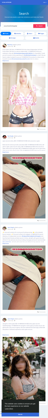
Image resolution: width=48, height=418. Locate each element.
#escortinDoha (7, 242)
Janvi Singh (10, 227)
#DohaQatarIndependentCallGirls (23, 53)
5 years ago (10, 46)
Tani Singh (10, 136)
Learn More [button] (9, 409)
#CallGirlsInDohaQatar (30, 55)
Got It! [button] (20, 414)
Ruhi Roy (9, 44)
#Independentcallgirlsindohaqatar (31, 236)
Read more (6, 60)
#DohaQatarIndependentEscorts (21, 59)
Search (39, 26)
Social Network (6, 2)
